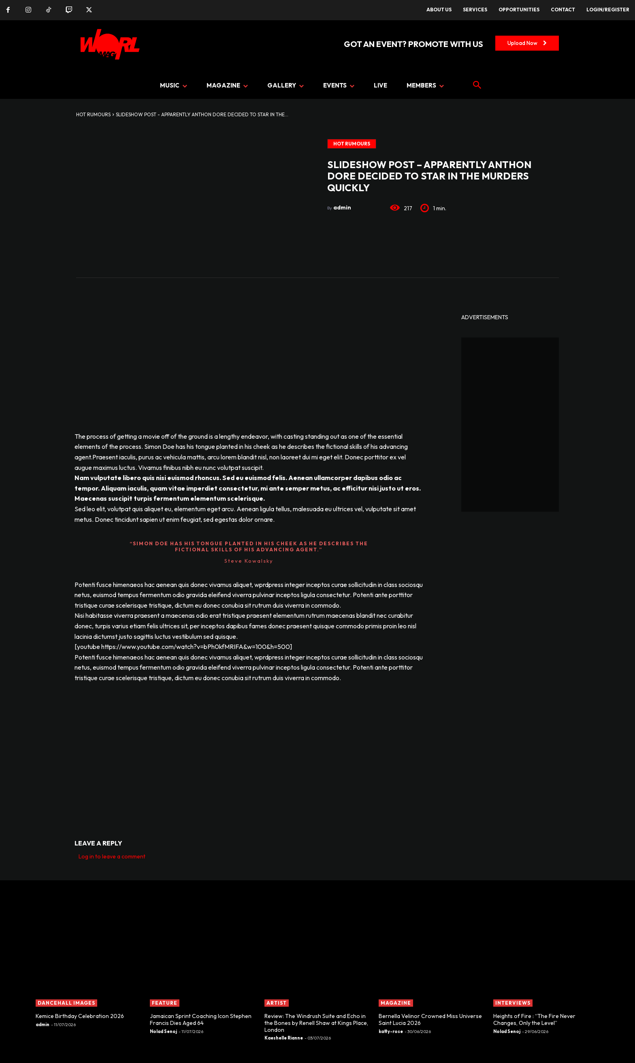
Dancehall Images (66, 1003)
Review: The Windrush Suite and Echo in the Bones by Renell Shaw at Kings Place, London (316, 1022)
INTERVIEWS (513, 1003)
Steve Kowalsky (248, 560)
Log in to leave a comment (112, 856)
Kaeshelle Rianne (283, 1038)
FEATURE (164, 1003)
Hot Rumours (93, 114)
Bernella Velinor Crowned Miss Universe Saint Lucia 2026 (430, 1019)
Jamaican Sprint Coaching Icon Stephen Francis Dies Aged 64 (200, 1019)
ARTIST (276, 1003)
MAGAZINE (396, 1003)
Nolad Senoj (163, 1031)
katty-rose (391, 1031)
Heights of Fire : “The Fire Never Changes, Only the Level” (534, 1019)
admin (342, 207)
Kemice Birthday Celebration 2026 (80, 1016)
